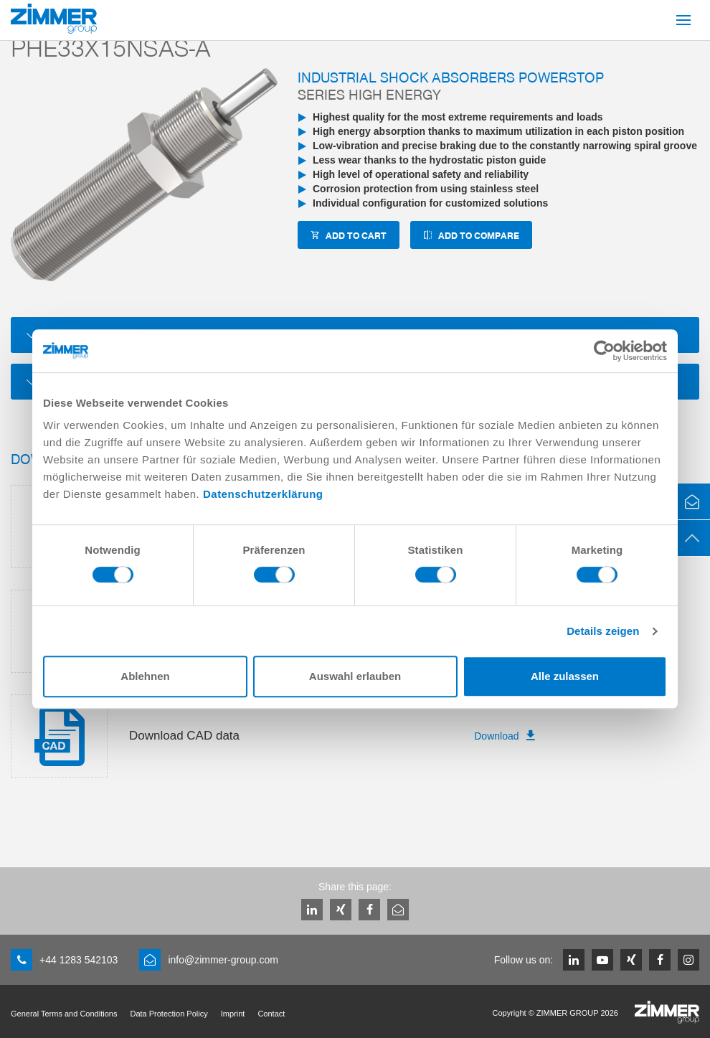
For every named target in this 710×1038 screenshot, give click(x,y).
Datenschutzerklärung (263, 494)
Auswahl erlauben (355, 676)
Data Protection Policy (168, 1013)
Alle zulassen (565, 676)
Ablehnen (144, 676)
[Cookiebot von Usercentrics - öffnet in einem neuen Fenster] (604, 351)
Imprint (233, 1013)
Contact (271, 1013)
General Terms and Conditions (64, 1013)
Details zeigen (603, 631)
